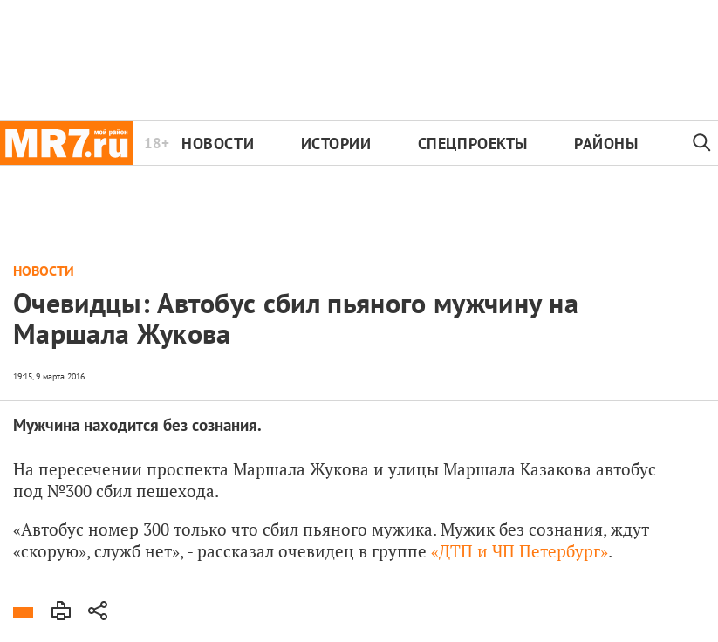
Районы (606, 143)
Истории (336, 143)
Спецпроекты (473, 143)
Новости (217, 143)
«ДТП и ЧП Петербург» (519, 551)
